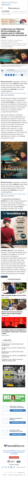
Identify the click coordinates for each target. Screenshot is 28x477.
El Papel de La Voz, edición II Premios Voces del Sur (14, 348)
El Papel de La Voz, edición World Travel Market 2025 (12, 352)
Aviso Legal (10, 474)
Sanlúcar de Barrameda (18, 93)
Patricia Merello (6, 315)
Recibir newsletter (17, 434)
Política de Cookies (18, 474)
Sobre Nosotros (21, 472)
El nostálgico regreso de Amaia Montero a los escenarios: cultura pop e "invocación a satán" (14, 331)
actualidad (4, 14)
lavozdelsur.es (11, 70)
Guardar (18, 75)
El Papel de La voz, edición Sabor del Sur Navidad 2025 (13, 344)
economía (15, 11)
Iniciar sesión (6, 4)
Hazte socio (14, 457)
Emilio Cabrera (5, 297)
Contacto (5, 474)
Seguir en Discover (21, 467)
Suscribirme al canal (17, 422)
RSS (24, 474)
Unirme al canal (17, 410)
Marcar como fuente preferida (9, 2)
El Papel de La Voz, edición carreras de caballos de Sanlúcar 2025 (12, 360)
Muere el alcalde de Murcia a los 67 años (14, 295)
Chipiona (7, 93)
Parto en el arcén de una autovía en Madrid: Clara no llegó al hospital (12, 312)
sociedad (21, 11)
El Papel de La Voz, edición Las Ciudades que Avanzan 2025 (14, 356)
